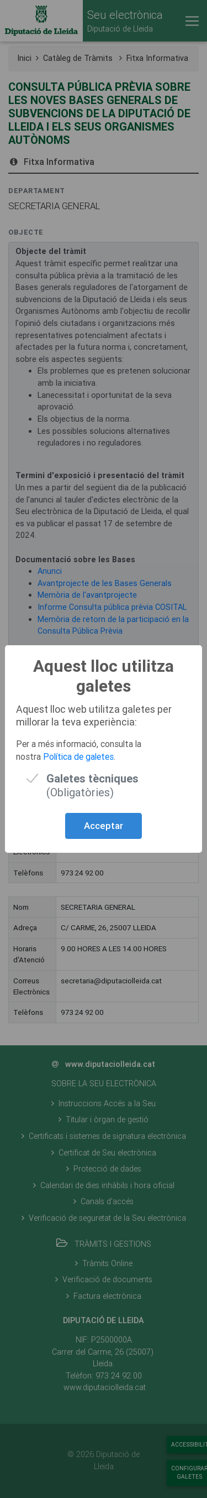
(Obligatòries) (92, 778)
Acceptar (103, 826)
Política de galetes (78, 756)
